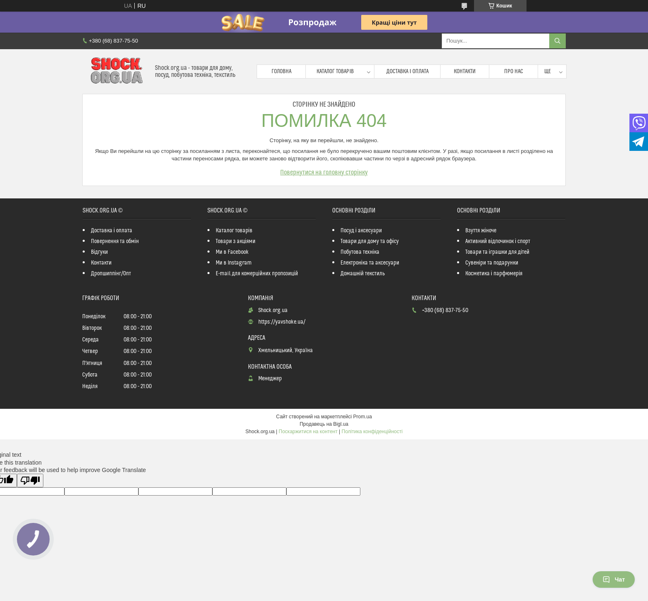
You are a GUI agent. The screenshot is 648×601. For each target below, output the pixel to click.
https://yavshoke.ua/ (281, 322)
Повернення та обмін (115, 241)
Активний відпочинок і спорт (497, 241)
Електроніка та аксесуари (370, 263)
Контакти (465, 71)
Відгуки (99, 252)
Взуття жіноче (480, 230)
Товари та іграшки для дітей (497, 252)
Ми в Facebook (232, 252)
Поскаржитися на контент (308, 431)
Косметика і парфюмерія (493, 273)
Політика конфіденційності (372, 431)
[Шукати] (557, 40)
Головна (281, 71)
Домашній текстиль (363, 273)
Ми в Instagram (234, 263)
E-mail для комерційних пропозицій (257, 273)
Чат (614, 579)
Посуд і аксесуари (361, 230)
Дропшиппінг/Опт (111, 273)
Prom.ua (362, 417)
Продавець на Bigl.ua (324, 424)
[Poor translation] (30, 480)
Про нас (513, 71)
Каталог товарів (335, 71)
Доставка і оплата (407, 71)
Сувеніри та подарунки (491, 263)
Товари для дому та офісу (370, 241)
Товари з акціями (235, 241)
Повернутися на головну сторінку (324, 172)
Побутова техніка (360, 252)
